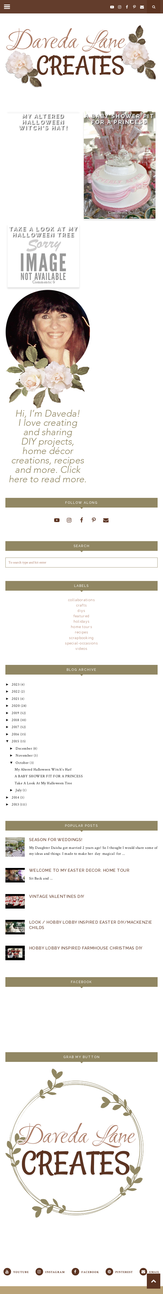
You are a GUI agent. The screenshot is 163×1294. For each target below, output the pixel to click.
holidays (81, 621)
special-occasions (81, 643)
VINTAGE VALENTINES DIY (56, 881)
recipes (81, 632)
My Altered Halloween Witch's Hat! (43, 122)
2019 (15, 709)
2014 (15, 784)
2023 (15, 684)
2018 (15, 715)
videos (81, 648)
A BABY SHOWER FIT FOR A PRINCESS (120, 119)
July (18, 777)
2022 (15, 690)
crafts (81, 605)
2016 (15, 727)
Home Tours (81, 627)
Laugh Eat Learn (86, 1287)
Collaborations (81, 600)
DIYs (81, 610)
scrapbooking (81, 637)
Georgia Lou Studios (134, 1287)
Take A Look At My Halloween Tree (43, 232)
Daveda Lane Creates (39, 1287)
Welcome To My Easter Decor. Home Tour (79, 855)
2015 (15, 734)
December (23, 740)
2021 (15, 696)
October (21, 752)
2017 (15, 721)
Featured (81, 616)
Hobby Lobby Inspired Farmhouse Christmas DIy (85, 932)
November (23, 746)
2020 (15, 702)
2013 (15, 790)
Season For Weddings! (55, 825)
